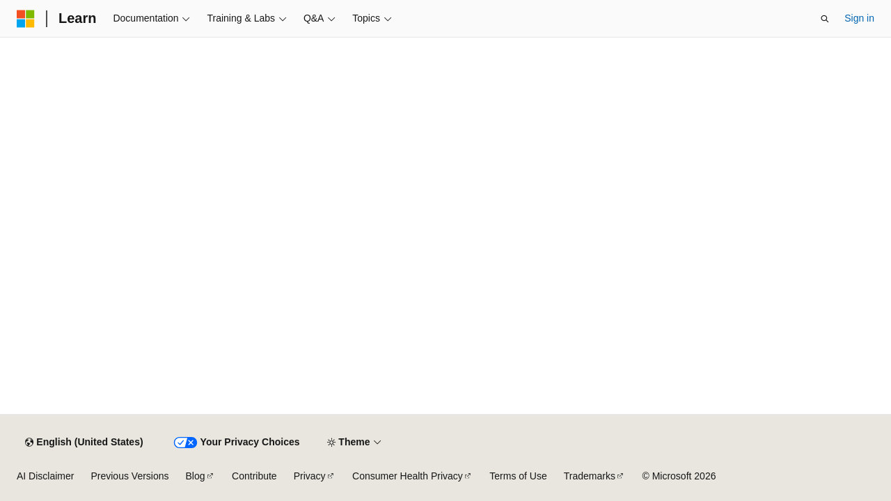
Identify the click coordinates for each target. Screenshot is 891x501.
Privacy (310, 476)
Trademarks (589, 476)
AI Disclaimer (45, 476)
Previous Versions (129, 476)
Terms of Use (517, 476)
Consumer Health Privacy (407, 476)
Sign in (859, 18)
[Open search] (825, 18)
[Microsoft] (26, 19)
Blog (195, 476)
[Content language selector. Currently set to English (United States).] (84, 442)
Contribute (254, 476)
